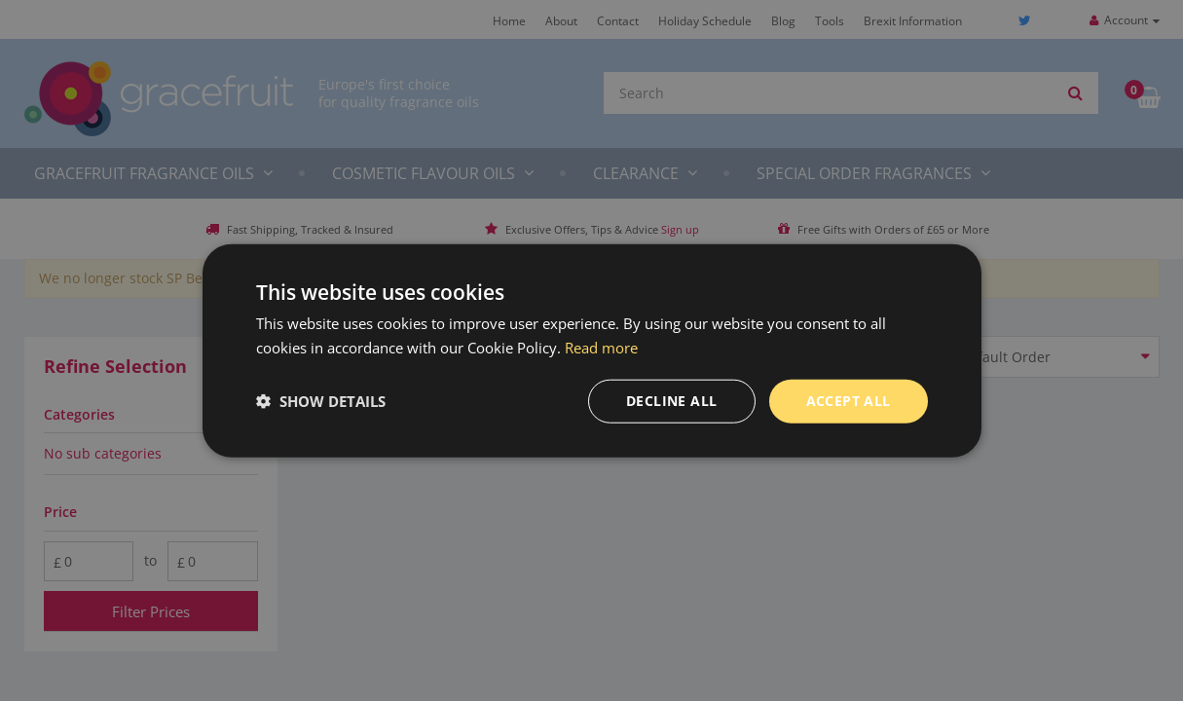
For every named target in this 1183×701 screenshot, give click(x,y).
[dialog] (591, 350)
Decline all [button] (671, 400)
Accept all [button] (848, 400)
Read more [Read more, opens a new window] (601, 347)
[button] (321, 401)
